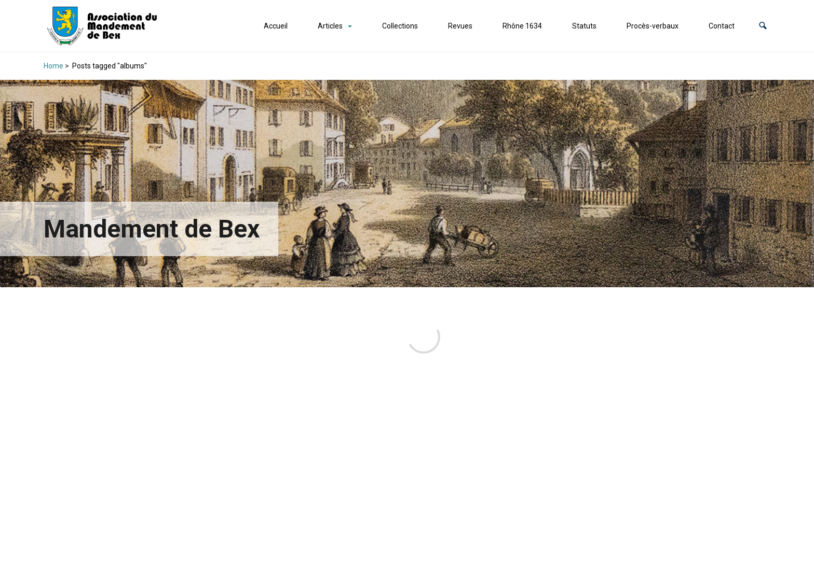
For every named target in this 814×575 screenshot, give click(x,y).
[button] (762, 26)
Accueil (276, 26)
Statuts (584, 26)
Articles (330, 26)
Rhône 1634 (522, 26)
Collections (400, 26)
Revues (460, 26)
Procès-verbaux (653, 26)
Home (53, 66)
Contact (722, 26)
